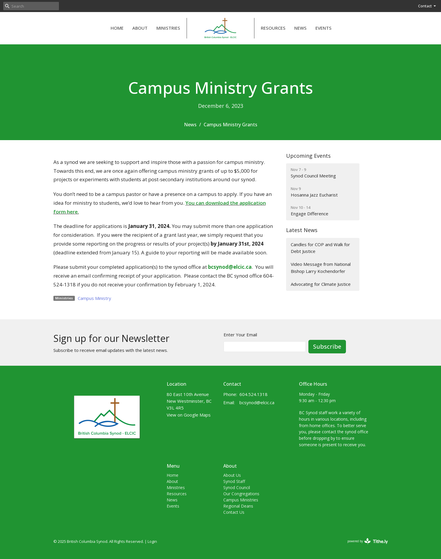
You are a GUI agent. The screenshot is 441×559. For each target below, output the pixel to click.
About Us (232, 475)
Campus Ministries (240, 500)
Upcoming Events (308, 155)
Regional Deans (238, 506)
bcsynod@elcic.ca (256, 402)
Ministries (168, 28)
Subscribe (327, 346)
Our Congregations (241, 493)
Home (117, 28)
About (140, 28)
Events (323, 28)
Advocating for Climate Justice (321, 284)
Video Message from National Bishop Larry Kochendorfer (321, 267)
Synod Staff (234, 481)
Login (152, 541)
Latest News (301, 230)
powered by (367, 541)
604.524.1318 (253, 394)
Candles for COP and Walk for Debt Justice (320, 247)
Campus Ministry (94, 298)
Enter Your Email (240, 335)
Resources (273, 28)
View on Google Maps (189, 415)
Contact (427, 6)
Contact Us (233, 512)
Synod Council (236, 487)
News (300, 28)
